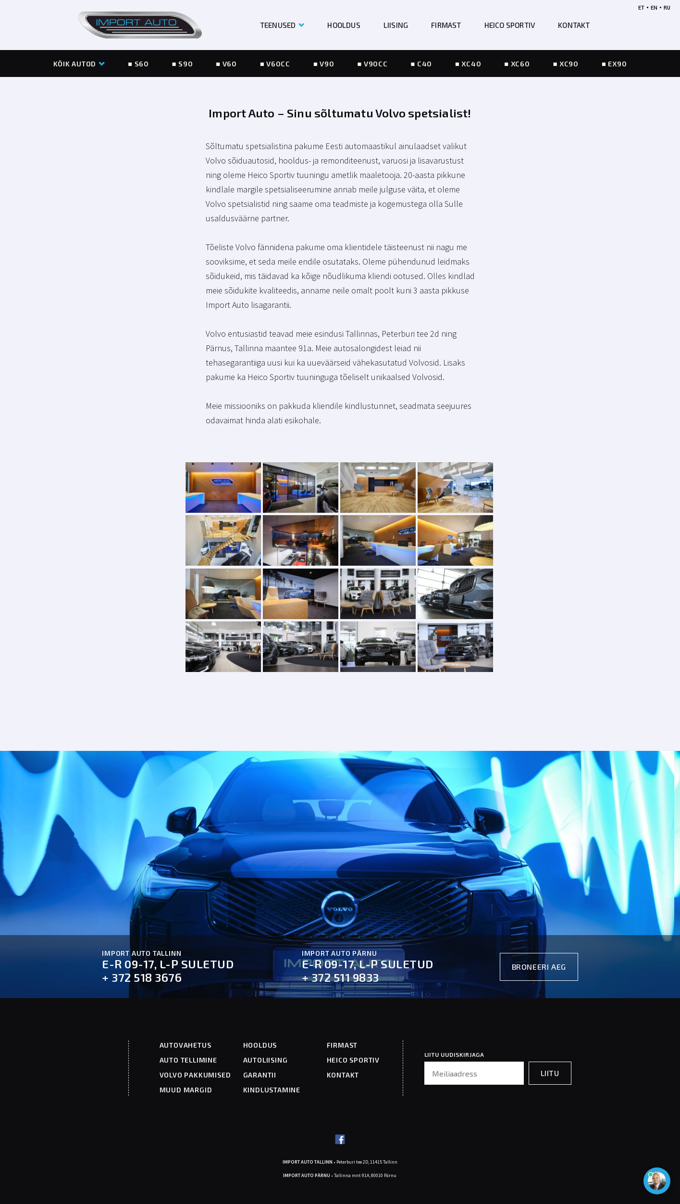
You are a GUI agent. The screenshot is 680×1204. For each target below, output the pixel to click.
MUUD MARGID (186, 1090)
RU (667, 7)
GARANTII (259, 1075)
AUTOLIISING (265, 1060)
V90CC (376, 63)
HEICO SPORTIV (509, 25)
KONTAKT (574, 25)
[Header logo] (140, 25)
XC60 (520, 63)
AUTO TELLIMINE (188, 1060)
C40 (424, 63)
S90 (185, 63)
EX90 (617, 63)
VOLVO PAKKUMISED (195, 1075)
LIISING (395, 25)
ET (641, 7)
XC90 (569, 63)
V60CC (278, 63)
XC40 (471, 63)
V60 (230, 63)
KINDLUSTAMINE (271, 1090)
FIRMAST (446, 25)
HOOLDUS (343, 25)
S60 (142, 63)
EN (654, 7)
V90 (327, 63)
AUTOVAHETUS (185, 1045)
